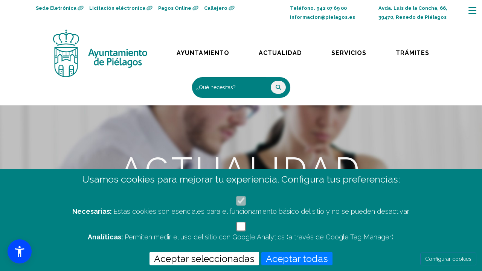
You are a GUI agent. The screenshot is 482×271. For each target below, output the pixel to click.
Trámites (419, 51)
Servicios (356, 51)
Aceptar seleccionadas (204, 258)
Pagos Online (178, 8)
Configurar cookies (448, 259)
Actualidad (285, 51)
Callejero (219, 8)
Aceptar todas (297, 258)
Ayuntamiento (203, 51)
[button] (20, 251)
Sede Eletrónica (60, 8)
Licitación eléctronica (121, 8)
